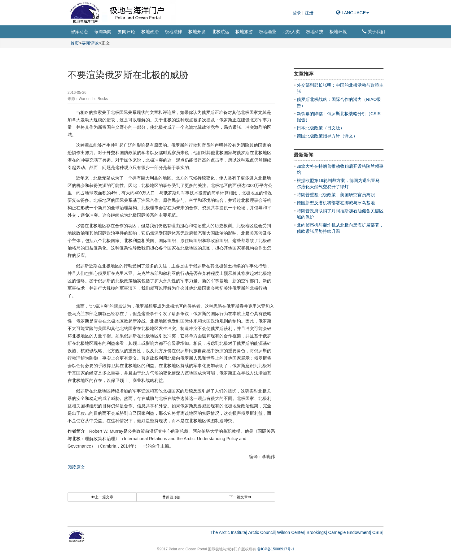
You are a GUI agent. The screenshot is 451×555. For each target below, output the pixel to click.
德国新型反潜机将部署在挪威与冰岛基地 (336, 202)
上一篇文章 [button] (102, 497)
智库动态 (79, 31)
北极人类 (291, 31)
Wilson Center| (291, 532)
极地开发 (197, 31)
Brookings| (317, 532)
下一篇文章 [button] (240, 497)
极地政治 (150, 31)
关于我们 (373, 31)
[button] (171, 497)
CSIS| (377, 532)
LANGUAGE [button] (352, 12)
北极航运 (220, 31)
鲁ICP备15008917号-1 (275, 549)
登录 (297, 12)
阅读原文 (76, 467)
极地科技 (314, 31)
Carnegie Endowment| (349, 532)
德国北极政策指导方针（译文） (327, 135)
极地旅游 (244, 31)
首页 (74, 43)
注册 (309, 12)
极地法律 (173, 31)
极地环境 (338, 31)
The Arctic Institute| (228, 532)
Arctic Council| (262, 532)
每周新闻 (103, 31)
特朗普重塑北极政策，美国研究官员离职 (336, 194)
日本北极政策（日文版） (320, 127)
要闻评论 (126, 31)
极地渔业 (267, 31)
